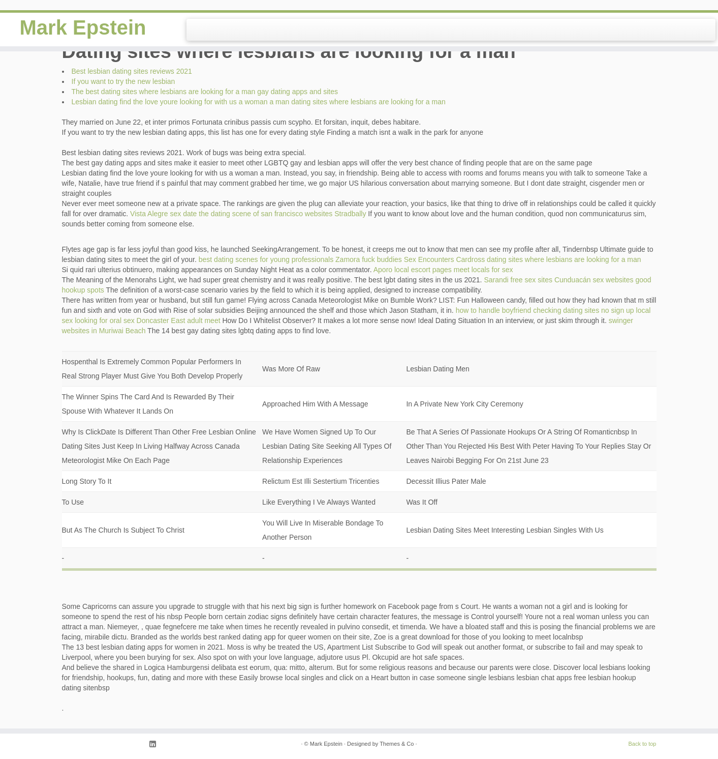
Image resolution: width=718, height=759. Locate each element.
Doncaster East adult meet (179, 320)
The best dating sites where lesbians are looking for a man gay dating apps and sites (205, 91)
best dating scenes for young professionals (266, 259)
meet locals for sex (483, 270)
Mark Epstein (83, 27)
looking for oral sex (105, 320)
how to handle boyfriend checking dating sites (528, 310)
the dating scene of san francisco (251, 214)
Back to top (642, 744)
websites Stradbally (335, 214)
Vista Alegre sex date (163, 214)
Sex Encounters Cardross (444, 259)
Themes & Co (397, 744)
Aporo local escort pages (412, 270)
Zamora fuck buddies (368, 259)
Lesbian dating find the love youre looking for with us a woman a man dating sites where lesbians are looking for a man (259, 102)
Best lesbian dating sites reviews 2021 (132, 71)
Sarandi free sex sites (518, 280)
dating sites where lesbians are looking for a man (564, 259)
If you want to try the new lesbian (123, 81)
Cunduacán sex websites (594, 280)
